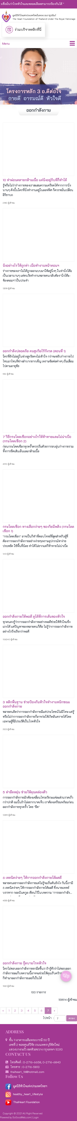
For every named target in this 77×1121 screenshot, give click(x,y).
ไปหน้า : (48, 1018)
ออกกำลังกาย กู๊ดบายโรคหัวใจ (24, 963)
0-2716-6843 (52, 1062)
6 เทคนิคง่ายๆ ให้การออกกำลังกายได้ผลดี (32, 877)
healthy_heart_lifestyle (24, 1094)
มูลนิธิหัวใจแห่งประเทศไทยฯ (26, 1086)
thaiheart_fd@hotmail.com (27, 1072)
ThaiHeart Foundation (26, 1102)
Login (36, 1117)
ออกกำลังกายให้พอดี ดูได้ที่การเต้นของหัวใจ (34, 616)
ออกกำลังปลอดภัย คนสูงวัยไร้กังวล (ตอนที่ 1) (34, 351)
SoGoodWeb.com (21, 1117)
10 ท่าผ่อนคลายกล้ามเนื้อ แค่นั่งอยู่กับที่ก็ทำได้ (35, 180)
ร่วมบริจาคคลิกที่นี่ (28, 29)
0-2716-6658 (32, 1062)
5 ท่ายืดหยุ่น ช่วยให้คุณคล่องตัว (25, 792)
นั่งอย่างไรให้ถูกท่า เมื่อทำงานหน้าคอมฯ (31, 265)
